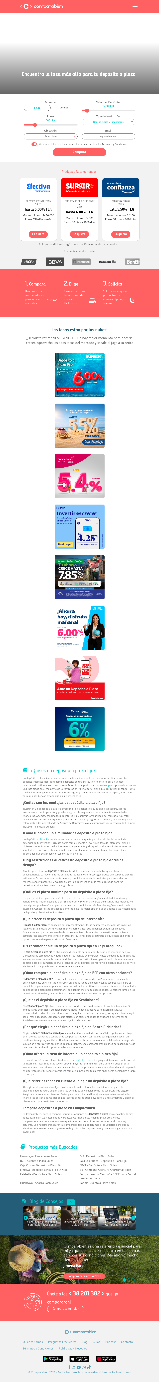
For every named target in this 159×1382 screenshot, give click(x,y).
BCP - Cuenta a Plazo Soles (36, 1161)
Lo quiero (38, 234)
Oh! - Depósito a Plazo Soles (97, 1156)
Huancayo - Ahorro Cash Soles (39, 1183)
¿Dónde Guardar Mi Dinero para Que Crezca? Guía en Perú (79, 1222)
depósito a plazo (105, 785)
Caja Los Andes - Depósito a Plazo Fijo (103, 1161)
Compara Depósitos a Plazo (84, 1276)
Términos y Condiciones (115, 144)
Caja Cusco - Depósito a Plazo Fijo (41, 1165)
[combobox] (108, 122)
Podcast (110, 1342)
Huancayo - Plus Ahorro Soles (38, 1156)
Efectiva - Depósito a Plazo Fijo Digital (43, 1170)
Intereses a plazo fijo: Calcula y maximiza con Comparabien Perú (117, 1222)
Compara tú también (65, 1309)
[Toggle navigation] (135, 6)
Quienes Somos (33, 1342)
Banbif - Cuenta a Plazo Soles (98, 1183)
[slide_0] (124, 1280)
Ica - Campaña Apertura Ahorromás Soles (106, 1170)
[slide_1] (128, 1280)
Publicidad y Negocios (73, 1348)
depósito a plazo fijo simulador (43, 839)
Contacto (127, 1342)
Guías (96, 1342)
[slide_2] (133, 1280)
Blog (84, 1342)
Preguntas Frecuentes (62, 1342)
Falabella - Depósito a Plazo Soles (41, 1174)
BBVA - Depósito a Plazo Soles (98, 1165)
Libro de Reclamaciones (115, 1372)
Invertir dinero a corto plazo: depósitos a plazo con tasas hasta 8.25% (42, 1222)
